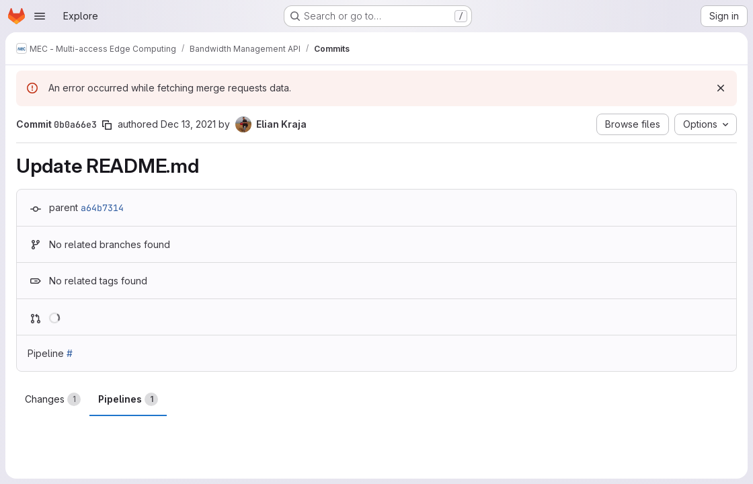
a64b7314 (102, 208)
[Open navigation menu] (39, 16)
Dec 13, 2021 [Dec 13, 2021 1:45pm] (188, 124)
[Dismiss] (721, 88)
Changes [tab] (53, 399)
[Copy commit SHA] (107, 125)
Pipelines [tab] (128, 399)
